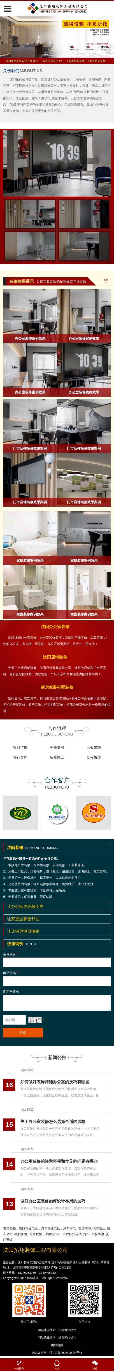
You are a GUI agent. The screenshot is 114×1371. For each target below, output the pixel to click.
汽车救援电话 (50, 1228)
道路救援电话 (28, 1228)
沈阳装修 (23, 1264)
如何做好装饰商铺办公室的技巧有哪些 (54, 1081)
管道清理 (84, 1228)
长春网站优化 (67, 1339)
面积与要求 (11, 991)
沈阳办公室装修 (40, 1264)
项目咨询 (20, 747)
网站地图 (57, 1346)
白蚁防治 (52, 1234)
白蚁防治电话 (72, 1234)
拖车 (86, 1234)
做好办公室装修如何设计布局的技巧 (52, 1201)
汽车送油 (99, 1228)
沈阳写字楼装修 (61, 1264)
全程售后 (93, 757)
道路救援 (35, 1234)
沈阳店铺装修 (81, 1264)
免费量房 (57, 747)
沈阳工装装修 (100, 1264)
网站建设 (44, 1331)
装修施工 (57, 757)
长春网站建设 (67, 1331)
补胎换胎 (20, 1234)
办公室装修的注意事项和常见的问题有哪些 (59, 1161)
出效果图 (93, 747)
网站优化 (44, 1339)
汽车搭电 (69, 1228)
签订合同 (20, 757)
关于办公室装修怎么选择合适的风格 (52, 1121)
